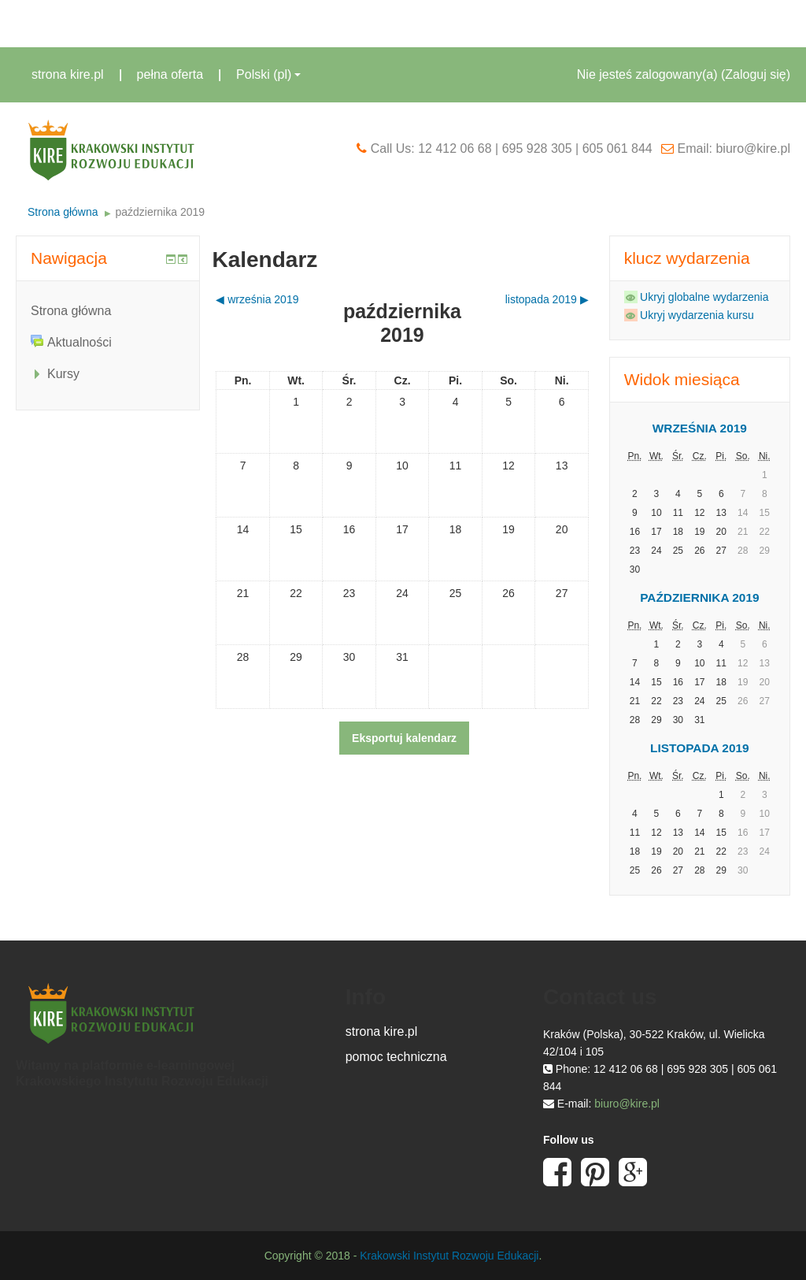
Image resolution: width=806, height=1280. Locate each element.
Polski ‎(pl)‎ (268, 74)
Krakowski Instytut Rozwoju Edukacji (449, 1255)
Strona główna (63, 212)
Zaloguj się (755, 74)
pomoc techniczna (396, 1056)
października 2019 (160, 212)
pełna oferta (170, 74)
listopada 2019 (699, 748)
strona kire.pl (67, 74)
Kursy (63, 373)
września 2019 (700, 428)
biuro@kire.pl (627, 1103)
